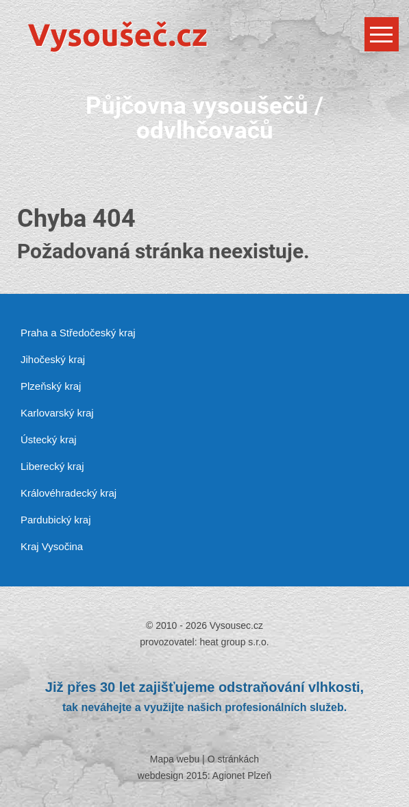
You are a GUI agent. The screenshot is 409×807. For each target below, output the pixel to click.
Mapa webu (174, 759)
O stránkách (233, 759)
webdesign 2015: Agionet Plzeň (204, 775)
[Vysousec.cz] (204, 36)
